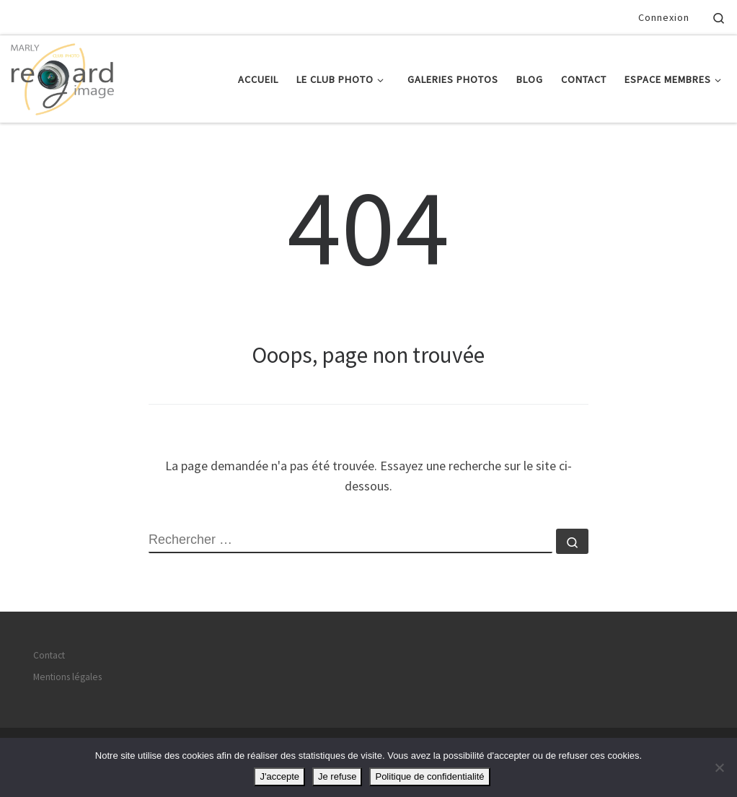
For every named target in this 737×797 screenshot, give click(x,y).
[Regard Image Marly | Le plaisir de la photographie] (62, 76)
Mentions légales (67, 677)
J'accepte (279, 776)
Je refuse (337, 776)
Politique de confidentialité (429, 776)
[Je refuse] (719, 767)
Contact (49, 655)
